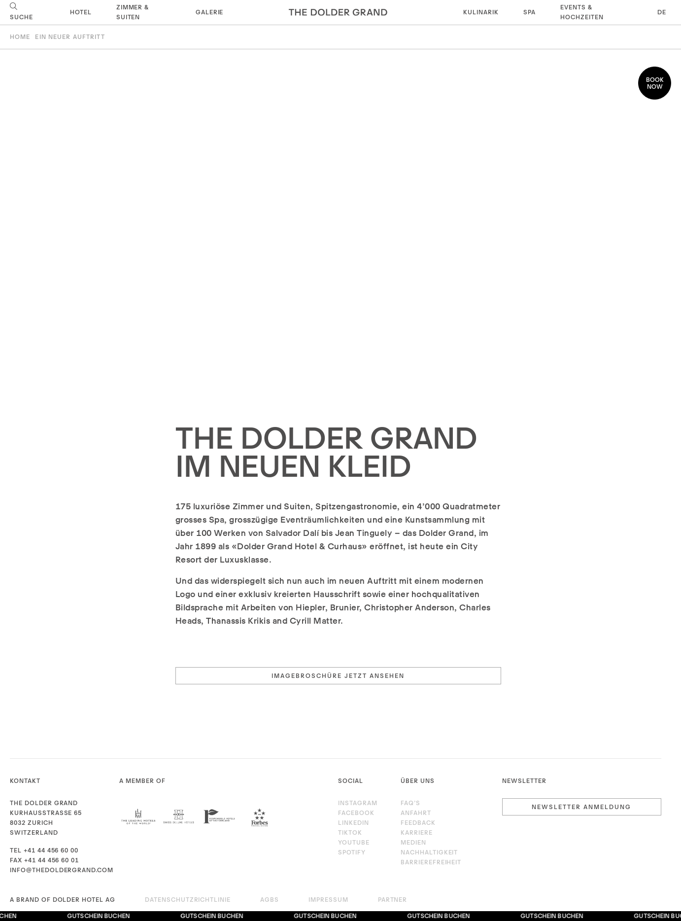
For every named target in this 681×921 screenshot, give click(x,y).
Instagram (357, 803)
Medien (413, 842)
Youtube (354, 842)
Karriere (417, 832)
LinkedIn (353, 822)
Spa (529, 12)
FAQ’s (410, 803)
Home (20, 36)
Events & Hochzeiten (582, 12)
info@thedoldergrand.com (61, 870)
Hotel (81, 12)
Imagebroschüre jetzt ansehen (338, 675)
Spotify (352, 852)
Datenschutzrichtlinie (188, 899)
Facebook (356, 812)
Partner (393, 899)
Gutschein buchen (100, 916)
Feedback (418, 822)
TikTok (350, 832)
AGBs (269, 899)
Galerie (210, 12)
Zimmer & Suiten (132, 12)
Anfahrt (416, 812)
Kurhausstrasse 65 (46, 812)
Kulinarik (481, 12)
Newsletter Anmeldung (581, 807)
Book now (655, 83)
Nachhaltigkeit (429, 852)
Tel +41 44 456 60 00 (44, 850)
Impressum (328, 899)
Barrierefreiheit (431, 862)
